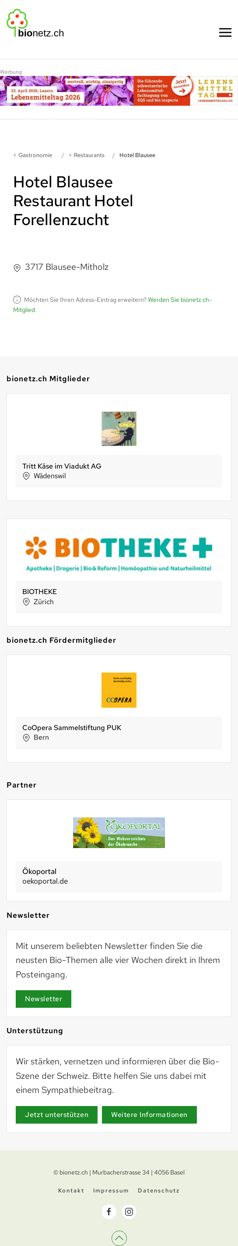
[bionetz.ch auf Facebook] (109, 1213)
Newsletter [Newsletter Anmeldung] (43, 998)
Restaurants (89, 155)
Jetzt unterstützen (56, 1114)
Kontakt (71, 1191)
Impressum (111, 1191)
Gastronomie (35, 155)
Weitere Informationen (149, 1114)
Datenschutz (159, 1191)
